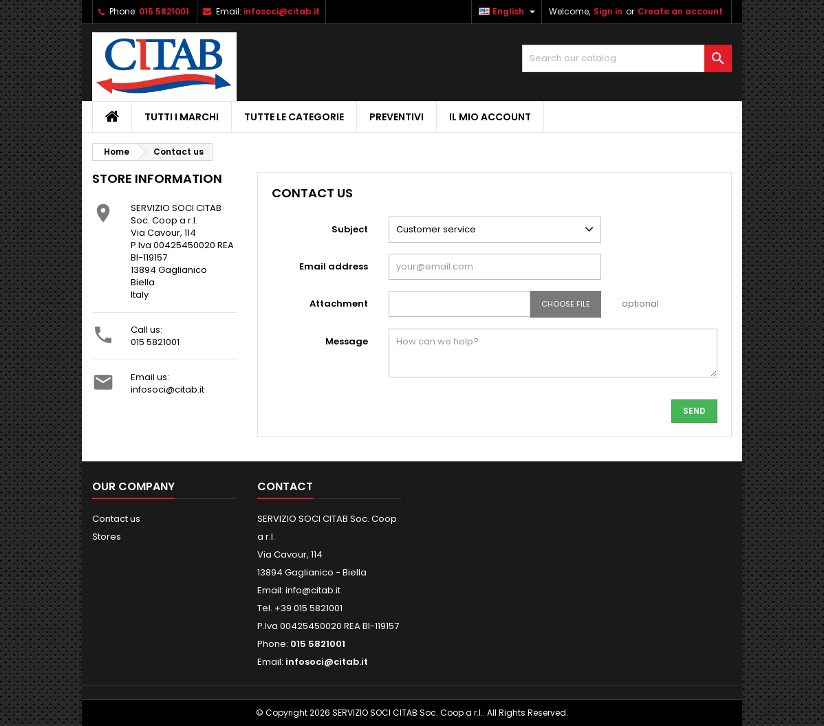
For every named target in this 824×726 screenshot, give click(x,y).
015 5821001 (164, 11)
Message (346, 341)
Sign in (608, 11)
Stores (106, 536)
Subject (350, 229)
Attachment (339, 303)
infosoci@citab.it (281, 11)
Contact (285, 486)
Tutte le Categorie (294, 117)
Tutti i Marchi (181, 117)
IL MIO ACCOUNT (490, 117)
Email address (333, 266)
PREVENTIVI (396, 117)
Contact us (116, 518)
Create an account (680, 11)
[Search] (627, 58)
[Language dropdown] (509, 11)
